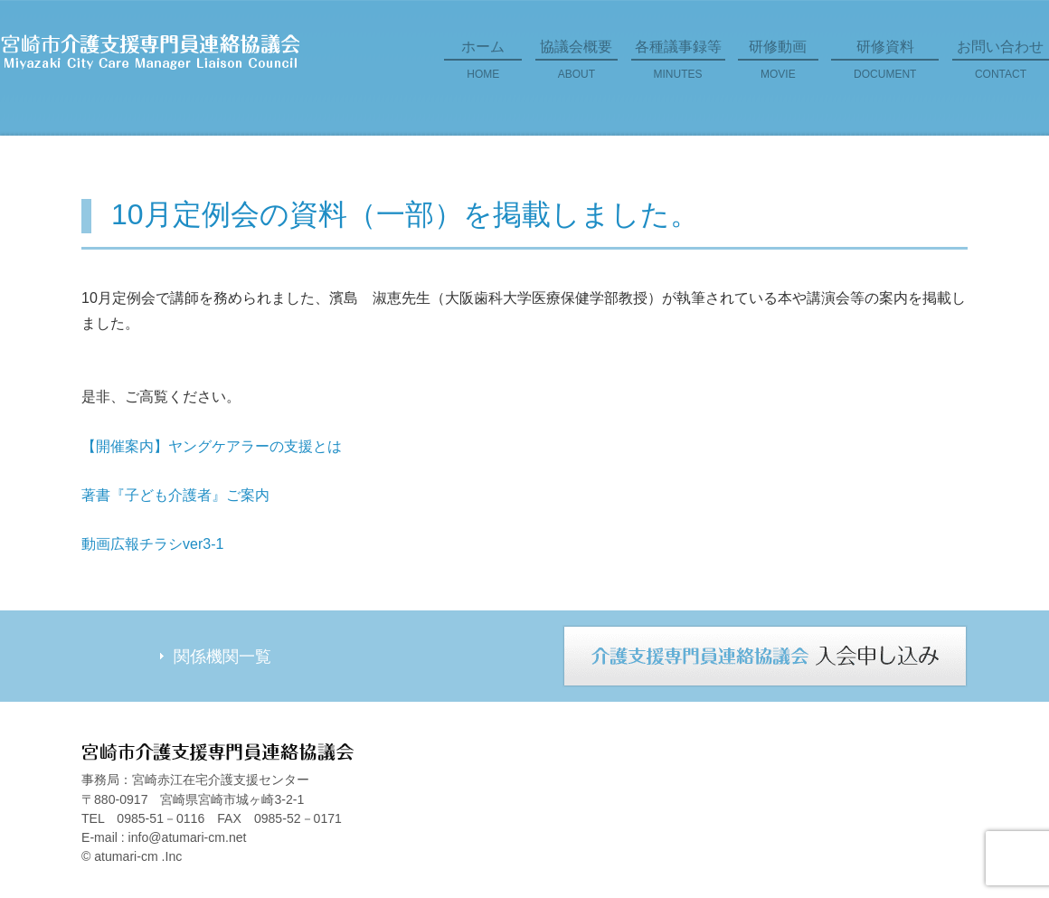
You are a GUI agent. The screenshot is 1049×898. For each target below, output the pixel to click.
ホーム (483, 66)
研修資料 (885, 66)
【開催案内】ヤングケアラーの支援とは (211, 446)
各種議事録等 (678, 66)
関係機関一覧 (222, 657)
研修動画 (778, 66)
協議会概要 (576, 66)
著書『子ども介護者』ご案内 (175, 495)
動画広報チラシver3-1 (152, 544)
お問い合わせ (1000, 66)
